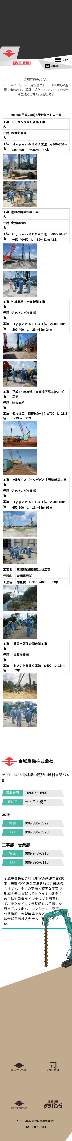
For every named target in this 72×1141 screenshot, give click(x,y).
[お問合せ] (52, 65)
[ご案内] (62, 59)
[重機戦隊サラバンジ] (53, 1093)
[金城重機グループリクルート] (19, 1093)
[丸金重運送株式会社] (53, 1055)
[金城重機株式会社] (10, 54)
